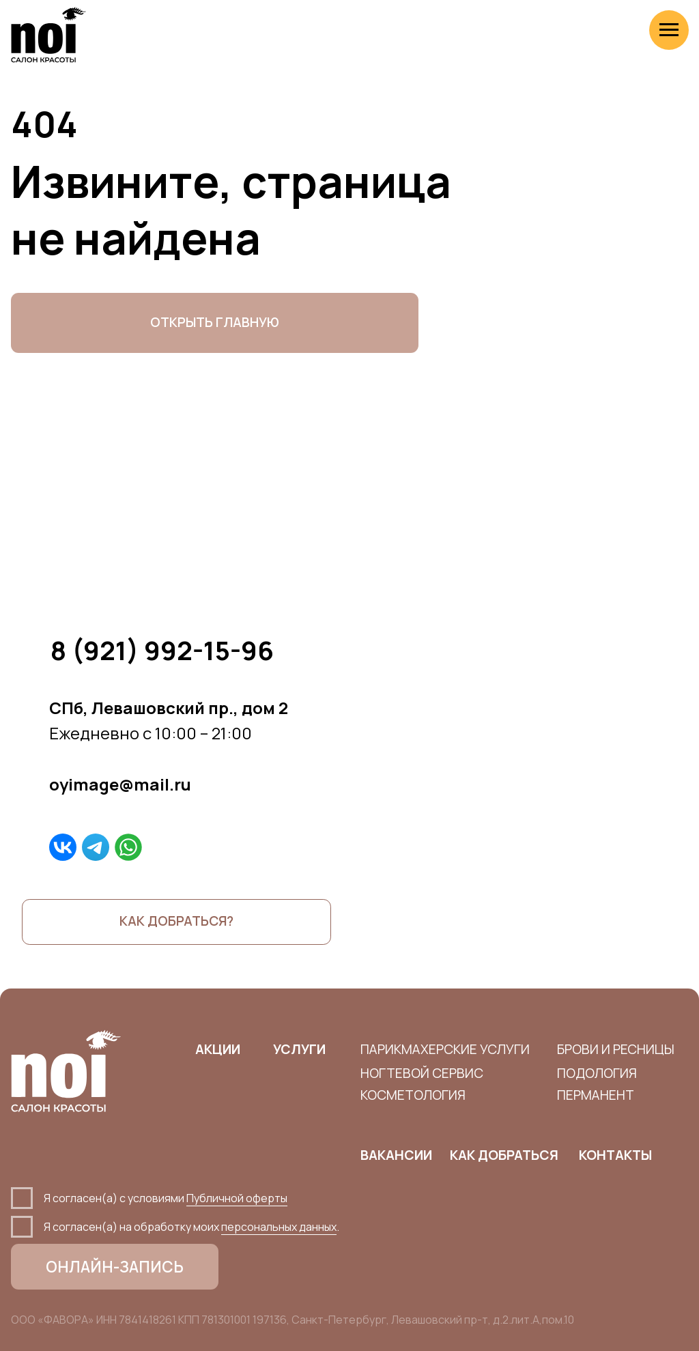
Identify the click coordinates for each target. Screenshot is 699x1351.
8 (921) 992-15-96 (162, 650)
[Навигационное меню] (669, 30)
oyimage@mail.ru (120, 784)
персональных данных (279, 1226)
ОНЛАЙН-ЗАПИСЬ (115, 1266)
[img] (62, 847)
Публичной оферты (236, 1198)
